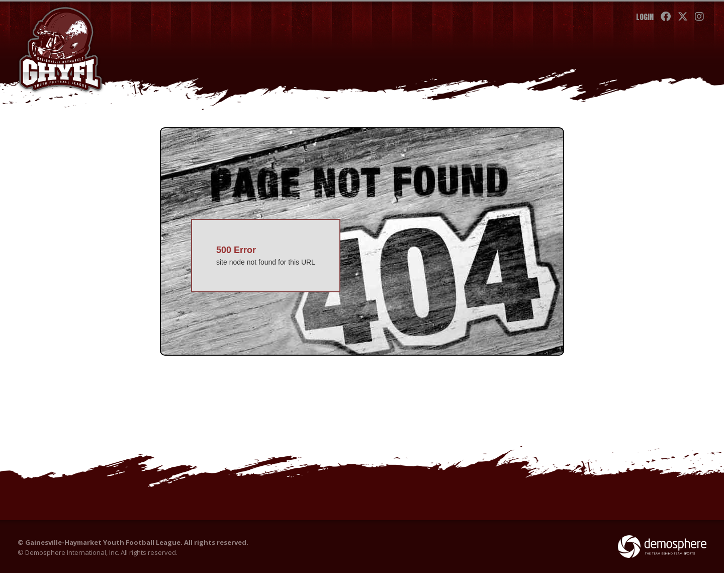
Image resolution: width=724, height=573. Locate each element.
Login (645, 17)
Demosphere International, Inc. (72, 552)
